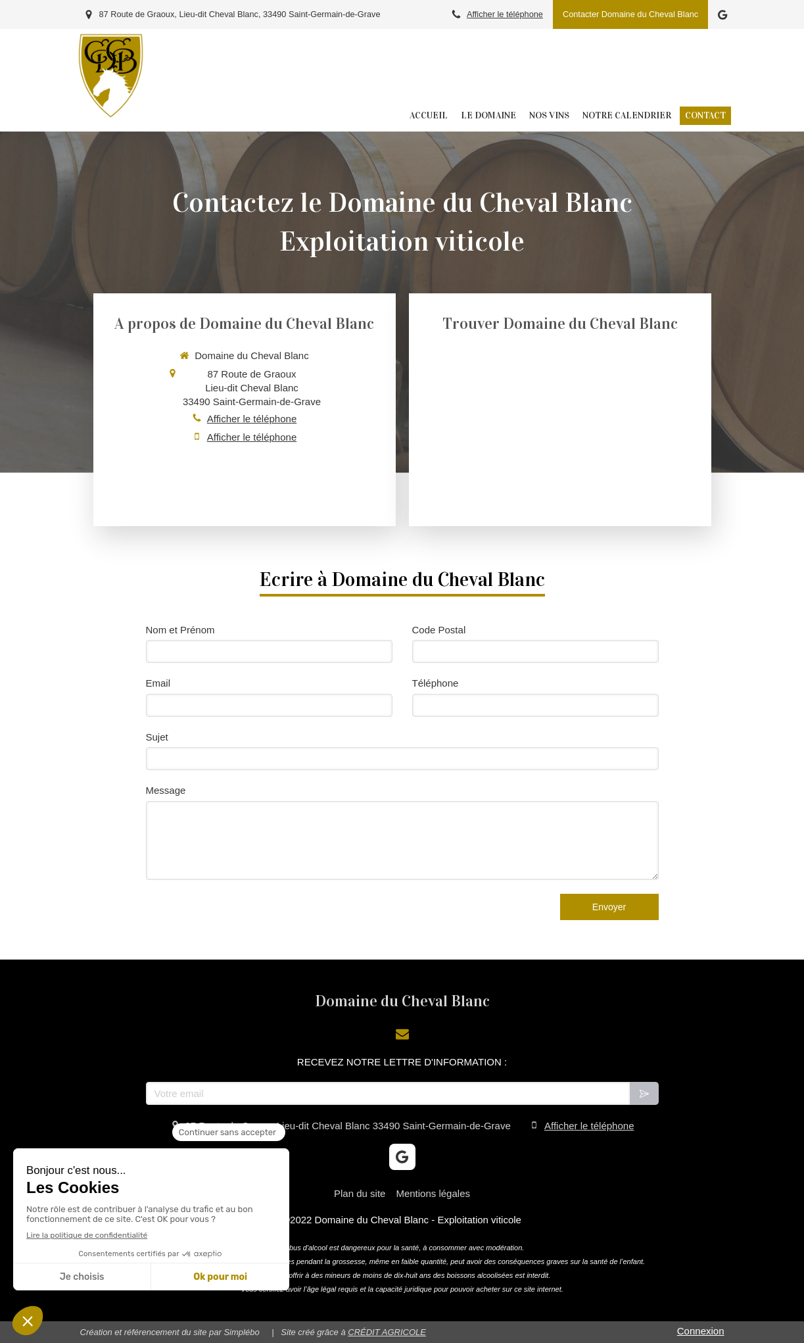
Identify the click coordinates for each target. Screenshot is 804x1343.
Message (166, 790)
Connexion (700, 1330)
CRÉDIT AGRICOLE (387, 1332)
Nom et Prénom (180, 629)
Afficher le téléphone (505, 14)
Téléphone (435, 683)
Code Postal (439, 629)
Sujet (157, 737)
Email (158, 683)
